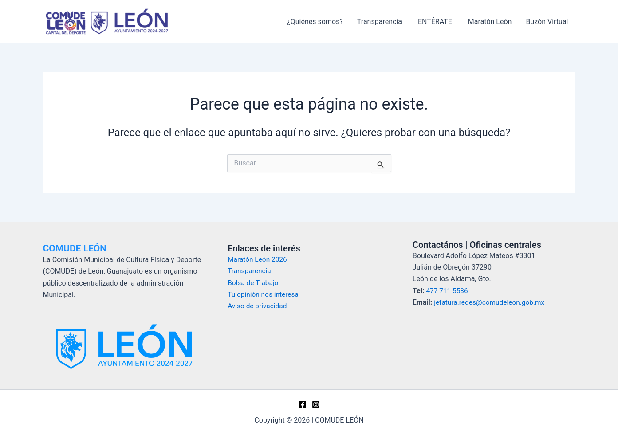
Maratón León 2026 (258, 259)
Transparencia (379, 21)
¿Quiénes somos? (315, 21)
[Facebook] (303, 404)
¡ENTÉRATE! (435, 21)
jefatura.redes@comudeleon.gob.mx (491, 302)
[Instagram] (316, 404)
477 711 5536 (447, 290)
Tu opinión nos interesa (264, 294)
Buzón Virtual (547, 21)
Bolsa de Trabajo (254, 282)
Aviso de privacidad (258, 306)
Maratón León (490, 21)
